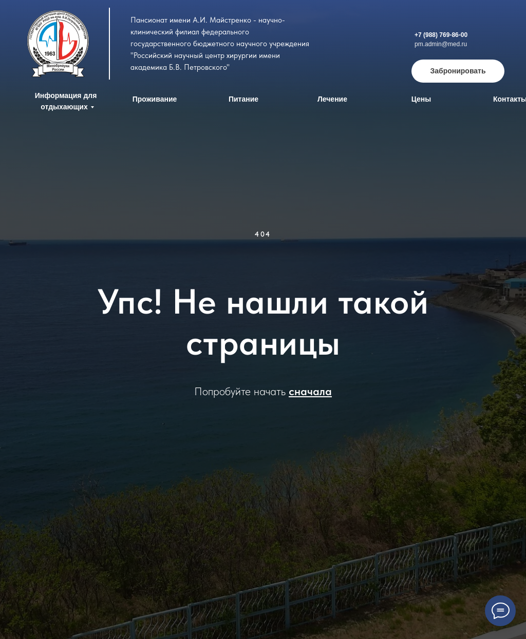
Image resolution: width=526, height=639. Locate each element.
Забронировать (457, 71)
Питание (243, 99)
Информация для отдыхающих (66, 101)
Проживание (155, 99)
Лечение (332, 99)
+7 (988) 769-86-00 (441, 34)
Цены (421, 99)
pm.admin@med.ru (441, 44)
